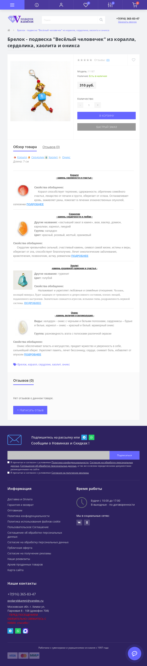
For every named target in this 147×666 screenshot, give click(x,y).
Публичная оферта (19, 548)
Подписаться (124, 455)
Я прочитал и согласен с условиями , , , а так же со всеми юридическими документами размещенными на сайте (72, 466)
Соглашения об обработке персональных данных (48, 465)
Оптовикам (14, 510)
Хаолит (53, 157)
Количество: (85, 99)
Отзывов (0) (51, 147)
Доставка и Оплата (20, 499)
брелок (22, 364)
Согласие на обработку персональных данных (38, 542)
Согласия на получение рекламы (70, 472)
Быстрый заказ (106, 127)
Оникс (66, 157)
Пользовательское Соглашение (28, 527)
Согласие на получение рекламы (29, 553)
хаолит (56, 364)
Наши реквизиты (18, 559)
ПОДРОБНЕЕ (35, 204)
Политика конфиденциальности (28, 516)
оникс (66, 364)
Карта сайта (15, 570)
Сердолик (37, 157)
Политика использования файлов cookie (33, 521)
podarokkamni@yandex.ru (25, 601)
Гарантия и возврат (20, 505)
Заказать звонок (127, 21)
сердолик (44, 364)
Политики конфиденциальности (70, 462)
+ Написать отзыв (30, 410)
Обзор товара (25, 146)
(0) (107, 60)
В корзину (106, 115)
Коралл (22, 157)
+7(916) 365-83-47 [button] (22, 594)
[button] (61, 5)
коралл (32, 364)
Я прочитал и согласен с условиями (50, 472)
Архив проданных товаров (25, 564)
